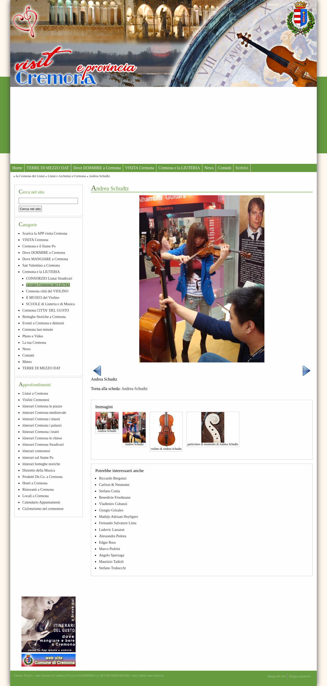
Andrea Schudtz (99, 176)
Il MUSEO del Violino (42, 297)
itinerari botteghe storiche (41, 464)
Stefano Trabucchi (112, 568)
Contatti (224, 168)
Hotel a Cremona (34, 483)
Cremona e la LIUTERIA (179, 168)
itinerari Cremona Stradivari (43, 444)
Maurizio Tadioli (111, 561)
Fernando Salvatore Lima (117, 523)
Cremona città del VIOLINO (47, 291)
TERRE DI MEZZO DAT (48, 168)
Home (17, 168)
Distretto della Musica (38, 470)
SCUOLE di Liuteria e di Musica (50, 304)
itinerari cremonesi (36, 451)
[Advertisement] (163, 125)
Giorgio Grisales (111, 510)
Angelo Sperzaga (111, 555)
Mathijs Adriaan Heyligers (118, 516)
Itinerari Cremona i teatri (40, 432)
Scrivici (242, 168)
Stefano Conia (109, 491)
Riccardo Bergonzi (112, 478)
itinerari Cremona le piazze (42, 406)
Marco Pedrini (109, 549)
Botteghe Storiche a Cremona (44, 317)
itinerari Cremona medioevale (44, 412)
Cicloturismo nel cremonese (42, 509)
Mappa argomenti (300, 676)
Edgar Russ (107, 542)
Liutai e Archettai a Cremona (67, 176)
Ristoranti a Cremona (38, 489)
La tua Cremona (34, 342)
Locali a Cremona (35, 496)
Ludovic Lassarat (111, 530)
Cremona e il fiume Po (38, 246)
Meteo (27, 362)
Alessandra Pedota (112, 536)
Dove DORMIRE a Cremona (97, 168)
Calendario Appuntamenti (41, 502)
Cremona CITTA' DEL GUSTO (45, 310)
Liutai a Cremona (35, 393)
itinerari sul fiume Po (37, 457)
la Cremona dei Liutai (30, 176)
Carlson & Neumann (114, 485)
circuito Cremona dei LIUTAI (48, 285)
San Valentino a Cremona (41, 265)
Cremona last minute (37, 329)
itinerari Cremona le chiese (42, 438)
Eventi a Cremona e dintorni (43, 323)
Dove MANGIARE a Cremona (45, 259)
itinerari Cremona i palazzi (42, 425)
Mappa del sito (276, 676)
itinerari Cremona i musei (41, 419)
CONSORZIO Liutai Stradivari (49, 278)
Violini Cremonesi (35, 400)
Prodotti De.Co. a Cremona (42, 477)
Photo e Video (32, 336)
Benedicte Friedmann (114, 497)
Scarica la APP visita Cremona (44, 233)
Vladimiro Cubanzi (113, 504)
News (209, 168)
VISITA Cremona (139, 168)
